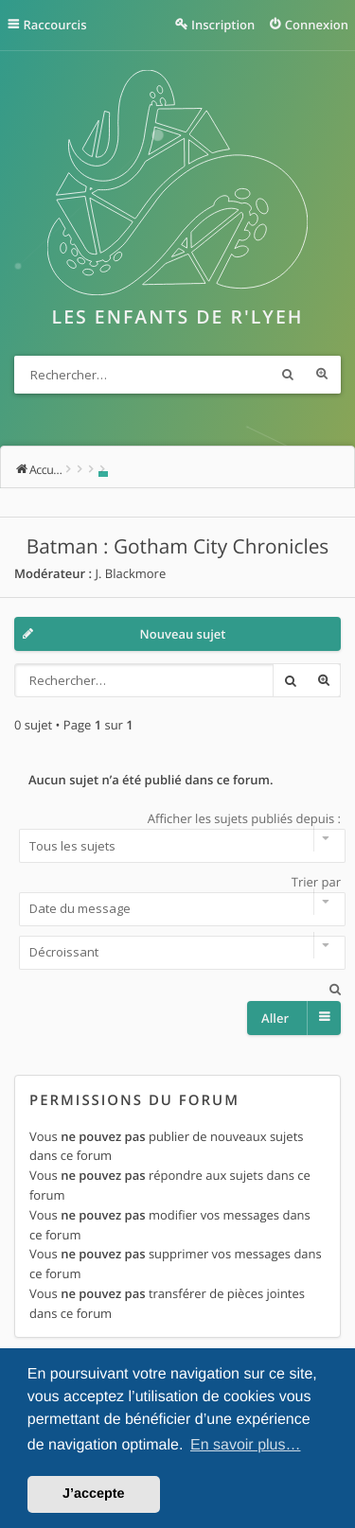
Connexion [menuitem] (316, 24)
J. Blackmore (130, 573)
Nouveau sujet (183, 633)
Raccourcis (55, 24)
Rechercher (288, 375)
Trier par (177, 899)
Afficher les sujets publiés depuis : (177, 836)
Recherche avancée (322, 375)
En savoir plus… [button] (245, 1445)
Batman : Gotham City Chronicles (178, 547)
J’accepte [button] (93, 1494)
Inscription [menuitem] (223, 24)
